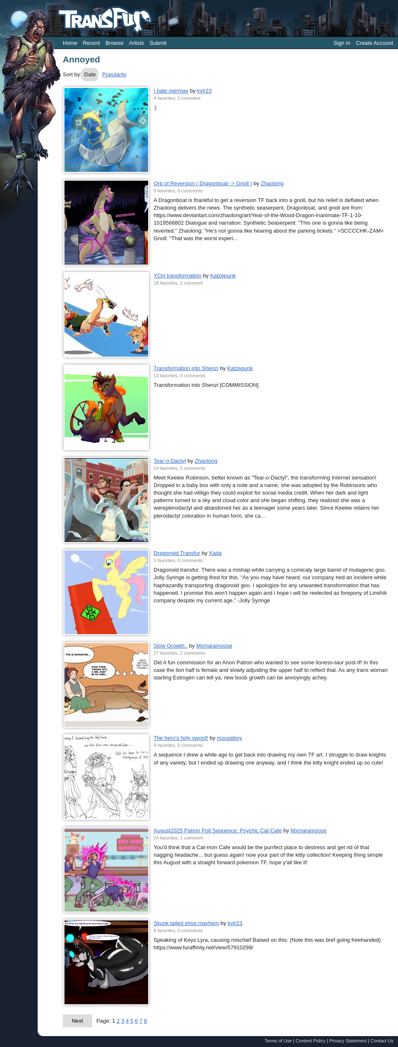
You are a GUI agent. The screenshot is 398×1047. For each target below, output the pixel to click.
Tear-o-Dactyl (170, 461)
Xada (215, 553)
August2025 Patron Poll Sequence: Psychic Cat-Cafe (218, 830)
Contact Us (381, 1040)
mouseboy (229, 738)
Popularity (114, 74)
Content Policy (310, 1040)
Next (77, 1021)
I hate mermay (171, 91)
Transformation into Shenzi (186, 368)
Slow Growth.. (170, 646)
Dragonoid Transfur (177, 553)
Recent (91, 43)
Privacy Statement (348, 1040)
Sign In (342, 43)
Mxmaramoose (214, 646)
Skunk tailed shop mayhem (186, 923)
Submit (157, 43)
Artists (136, 43)
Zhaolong (272, 183)
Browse (114, 43)
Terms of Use (278, 1040)
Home (70, 43)
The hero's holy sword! (181, 738)
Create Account (374, 43)
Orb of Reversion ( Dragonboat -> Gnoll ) (203, 183)
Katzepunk (223, 275)
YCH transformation (177, 275)
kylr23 (204, 91)
